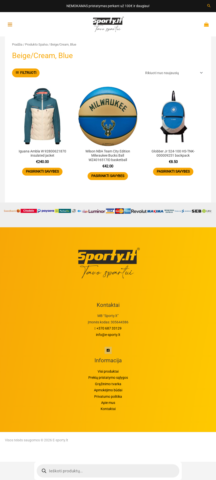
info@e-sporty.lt (108, 335)
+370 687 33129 (108, 328)
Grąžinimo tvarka (108, 384)
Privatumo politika (108, 396)
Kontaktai (108, 409)
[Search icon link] (209, 6)
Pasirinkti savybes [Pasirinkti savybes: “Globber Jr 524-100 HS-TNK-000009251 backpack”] (173, 171)
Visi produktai (108, 371)
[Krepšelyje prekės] (207, 24)
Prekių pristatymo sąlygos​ (108, 378)
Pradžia (17, 44)
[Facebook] (108, 350)
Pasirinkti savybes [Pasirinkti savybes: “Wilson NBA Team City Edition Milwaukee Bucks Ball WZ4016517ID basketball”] (107, 176)
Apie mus (108, 403)
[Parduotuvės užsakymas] (173, 73)
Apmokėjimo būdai (108, 390)
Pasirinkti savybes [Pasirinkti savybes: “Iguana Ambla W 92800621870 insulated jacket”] (42, 171)
